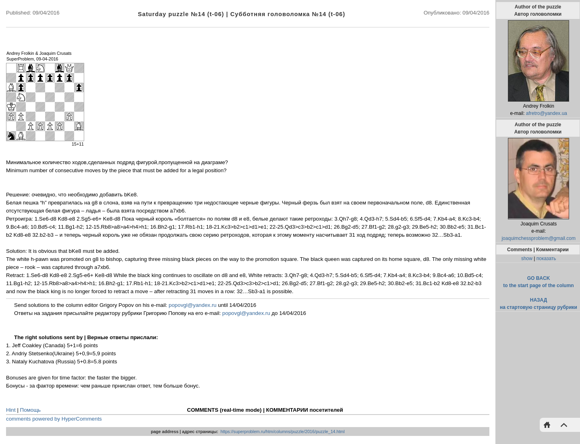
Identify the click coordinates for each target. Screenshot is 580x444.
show (526, 258)
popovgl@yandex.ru (193, 305)
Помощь (30, 410)
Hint (11, 410)
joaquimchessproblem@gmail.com (538, 238)
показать (546, 258)
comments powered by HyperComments (54, 419)
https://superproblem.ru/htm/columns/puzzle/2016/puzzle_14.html (283, 431)
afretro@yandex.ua (546, 113)
